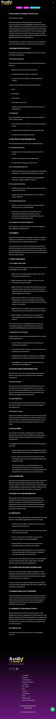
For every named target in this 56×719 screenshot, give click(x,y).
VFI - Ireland (25, 686)
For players (25, 677)
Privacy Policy (25, 693)
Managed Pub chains (27, 682)
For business (25, 675)
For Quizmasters (26, 679)
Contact (24, 691)
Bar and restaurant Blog (28, 700)
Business (19, 7)
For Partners (25, 684)
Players (26, 7)
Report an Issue (26, 698)
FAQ (23, 689)
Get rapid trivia (35, 7)
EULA (23, 695)
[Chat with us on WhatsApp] (52, 709)
